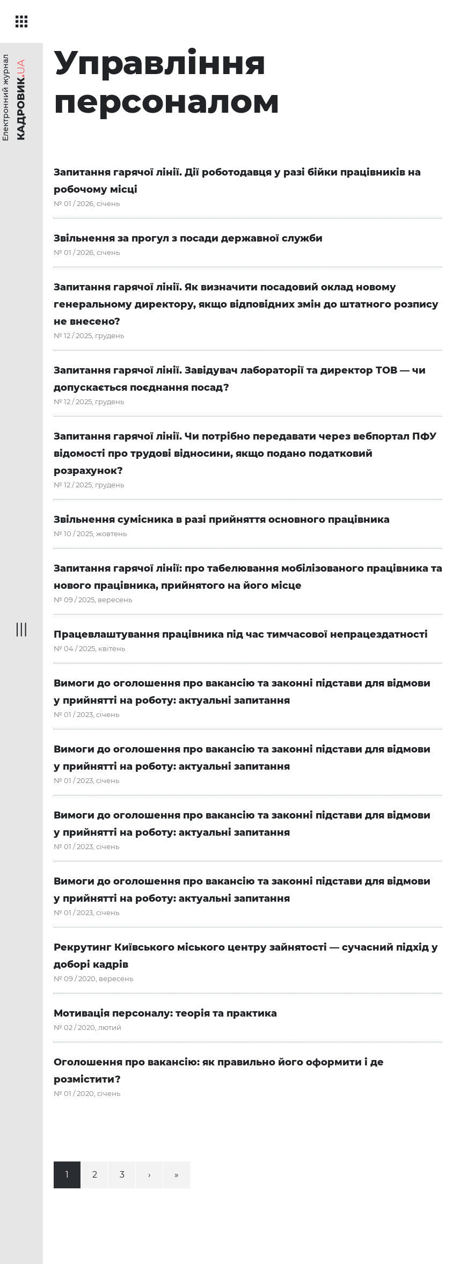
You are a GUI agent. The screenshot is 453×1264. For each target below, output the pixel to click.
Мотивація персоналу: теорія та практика (165, 1013)
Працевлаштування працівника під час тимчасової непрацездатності (241, 634)
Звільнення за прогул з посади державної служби (188, 238)
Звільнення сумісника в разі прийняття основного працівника (222, 519)
